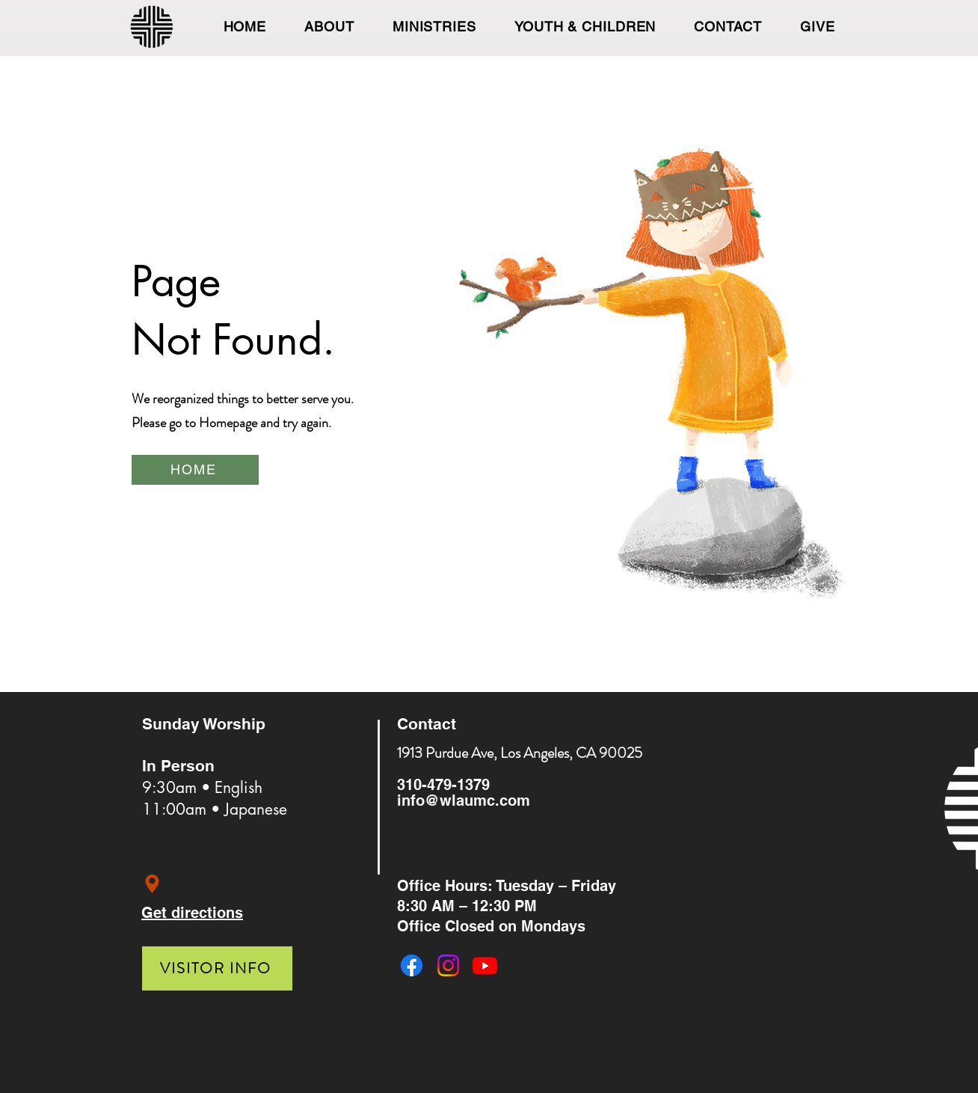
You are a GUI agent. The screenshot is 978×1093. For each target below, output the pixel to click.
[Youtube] (484, 965)
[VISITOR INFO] (217, 968)
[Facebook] (411, 965)
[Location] (152, 884)
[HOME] (195, 470)
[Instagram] (448, 965)
